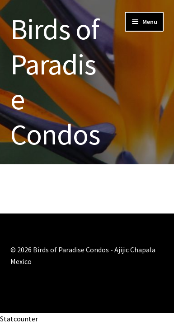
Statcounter (19, 318)
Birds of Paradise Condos (55, 81)
